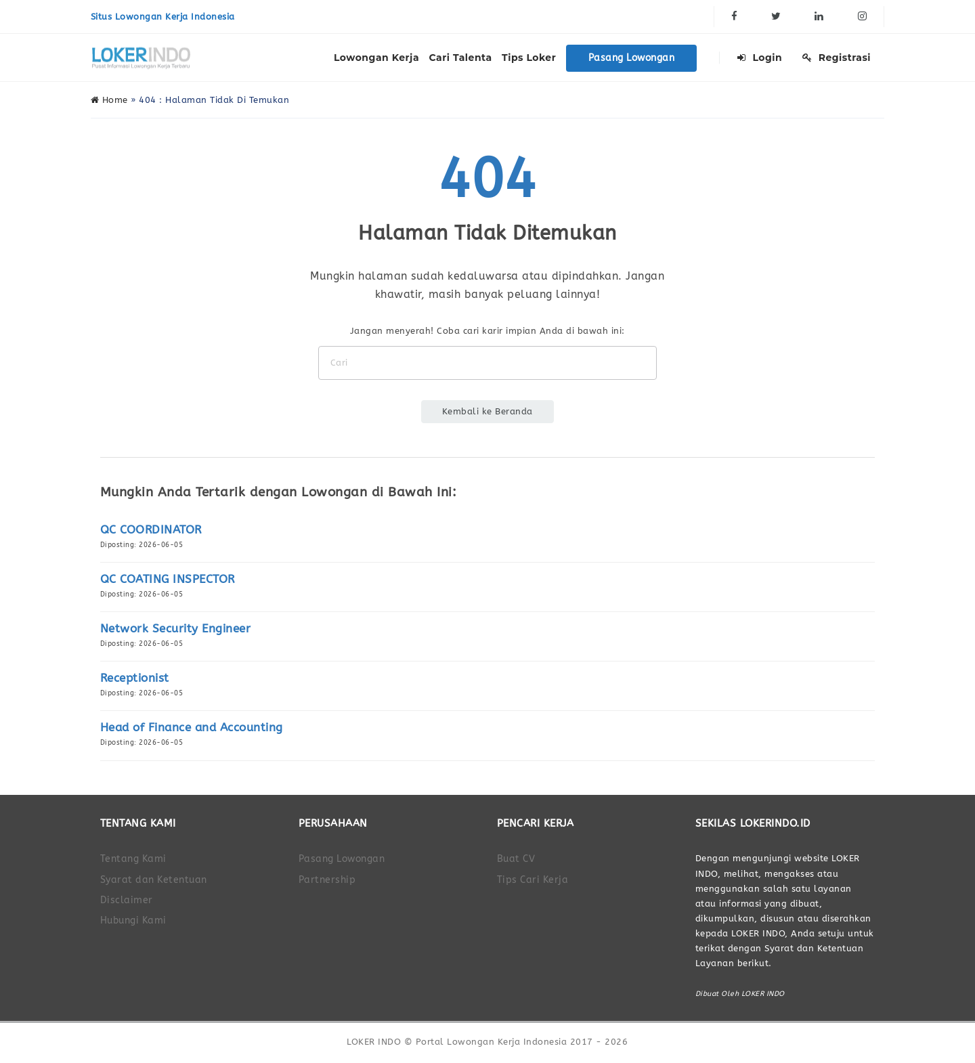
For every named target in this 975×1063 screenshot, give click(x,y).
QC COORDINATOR (151, 529)
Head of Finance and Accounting (191, 727)
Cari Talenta (460, 57)
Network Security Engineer (175, 628)
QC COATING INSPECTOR (167, 579)
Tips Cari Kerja (533, 880)
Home (109, 100)
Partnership (327, 880)
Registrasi (836, 57)
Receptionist (134, 678)
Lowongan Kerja (376, 57)
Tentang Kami (133, 859)
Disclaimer (126, 900)
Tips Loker (529, 57)
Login (759, 57)
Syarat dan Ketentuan (153, 880)
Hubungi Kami (133, 920)
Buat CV (516, 859)
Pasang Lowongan (631, 58)
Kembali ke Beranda (487, 411)
